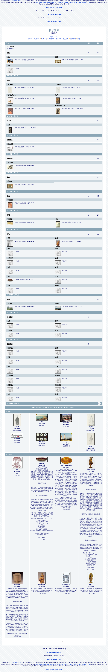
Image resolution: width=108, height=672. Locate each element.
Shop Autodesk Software (54, 669)
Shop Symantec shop (54, 21)
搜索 (79, 39)
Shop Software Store (54, 652)
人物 (8, 80)
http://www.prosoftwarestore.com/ (46, 2)
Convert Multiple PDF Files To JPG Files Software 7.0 (73, 2)
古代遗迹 (9, 317)
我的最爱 (73, 39)
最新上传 (44, 39)
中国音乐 (9, 158)
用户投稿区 (10, 46)
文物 (8, 234)
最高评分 (65, 39)
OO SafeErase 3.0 (15, 1)
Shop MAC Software (54, 14)
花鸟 (8, 177)
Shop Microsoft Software (54, 7)
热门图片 (58, 39)
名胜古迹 (9, 344)
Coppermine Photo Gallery (57, 641)
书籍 (8, 215)
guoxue (30, 39)
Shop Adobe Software (54, 659)
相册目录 (37, 39)
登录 (56, 37)
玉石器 (9, 121)
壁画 (8, 196)
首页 (51, 37)
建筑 (8, 53)
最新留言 (51, 39)
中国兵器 (9, 140)
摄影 (8, 299)
